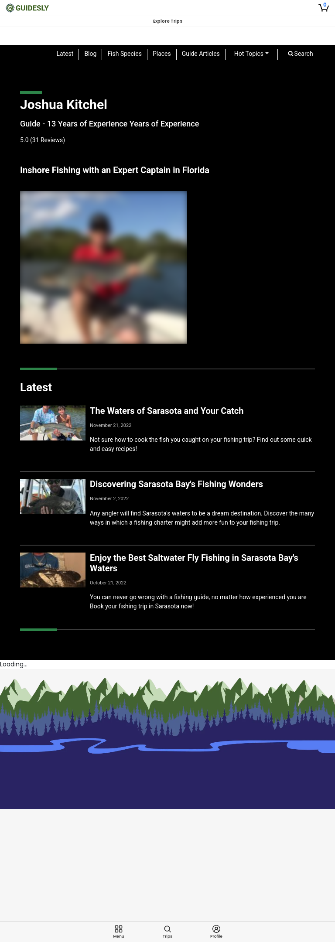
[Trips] (167, 932)
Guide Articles (201, 53)
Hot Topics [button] (248, 53)
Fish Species (124, 53)
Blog (90, 53)
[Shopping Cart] (324, 8)
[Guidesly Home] (27, 8)
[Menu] (119, 932)
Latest (64, 53)
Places (162, 53)
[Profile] (216, 932)
